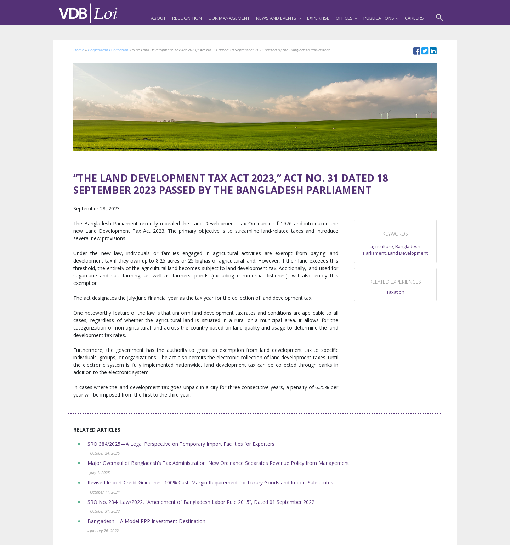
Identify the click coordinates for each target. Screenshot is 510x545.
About (158, 18)
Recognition (187, 18)
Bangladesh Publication (108, 49)
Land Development (408, 253)
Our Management (229, 18)
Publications (380, 18)
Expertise (318, 18)
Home (78, 49)
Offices (346, 18)
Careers (414, 18)
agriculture (381, 246)
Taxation (395, 292)
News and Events (278, 18)
